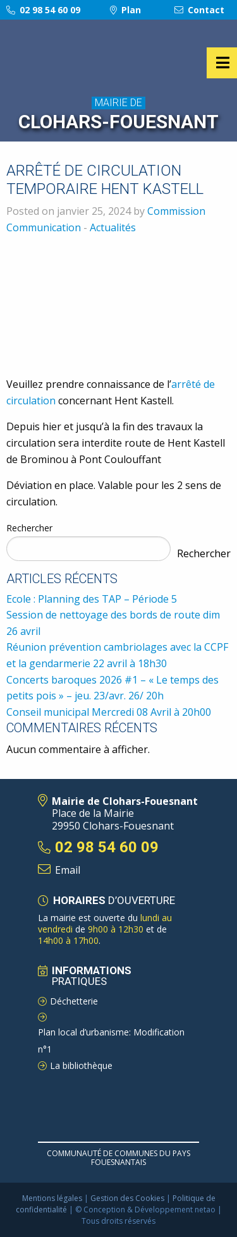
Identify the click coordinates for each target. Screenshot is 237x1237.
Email (67, 870)
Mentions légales (52, 1198)
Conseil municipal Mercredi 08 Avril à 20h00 (108, 712)
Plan (125, 10)
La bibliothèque (81, 1065)
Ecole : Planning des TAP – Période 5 (91, 599)
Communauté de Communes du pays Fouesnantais (118, 1158)
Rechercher (29, 528)
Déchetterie (74, 1001)
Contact (199, 10)
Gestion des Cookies (127, 1198)
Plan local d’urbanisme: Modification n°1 (111, 1040)
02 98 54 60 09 (43, 10)
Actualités (113, 227)
